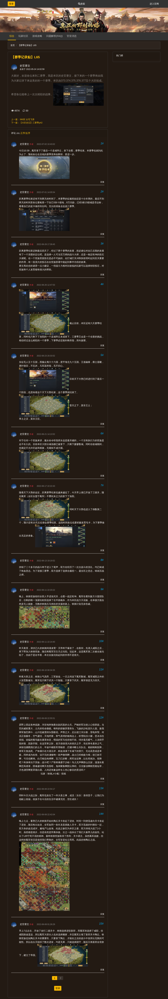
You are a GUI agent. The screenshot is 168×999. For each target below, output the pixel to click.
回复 (102, 182)
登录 (11, 3)
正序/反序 (25, 133)
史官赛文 (25, 65)
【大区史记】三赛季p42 (31, 122)
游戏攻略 (37, 36)
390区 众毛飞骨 (27, 119)
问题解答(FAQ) (54, 36)
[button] (12, 20)
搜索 (81, 3)
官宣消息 (72, 36)
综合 (11, 36)
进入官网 (154, 3)
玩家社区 (23, 36)
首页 (12, 45)
